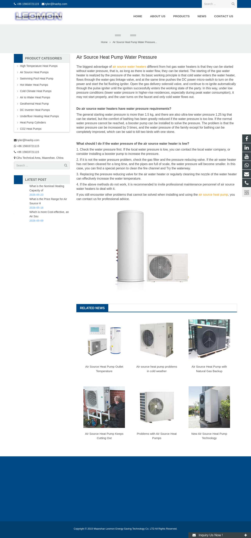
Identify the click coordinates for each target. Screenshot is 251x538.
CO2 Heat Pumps (31, 128)
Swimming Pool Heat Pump (36, 78)
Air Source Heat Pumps (34, 72)
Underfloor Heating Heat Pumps (39, 116)
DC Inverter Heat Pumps (35, 109)
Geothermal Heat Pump (34, 103)
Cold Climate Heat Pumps (35, 91)
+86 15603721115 (28, 3)
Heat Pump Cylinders (33, 122)
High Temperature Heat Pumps (39, 66)
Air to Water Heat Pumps (35, 97)
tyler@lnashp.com (56, 3)
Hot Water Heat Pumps (34, 84)
